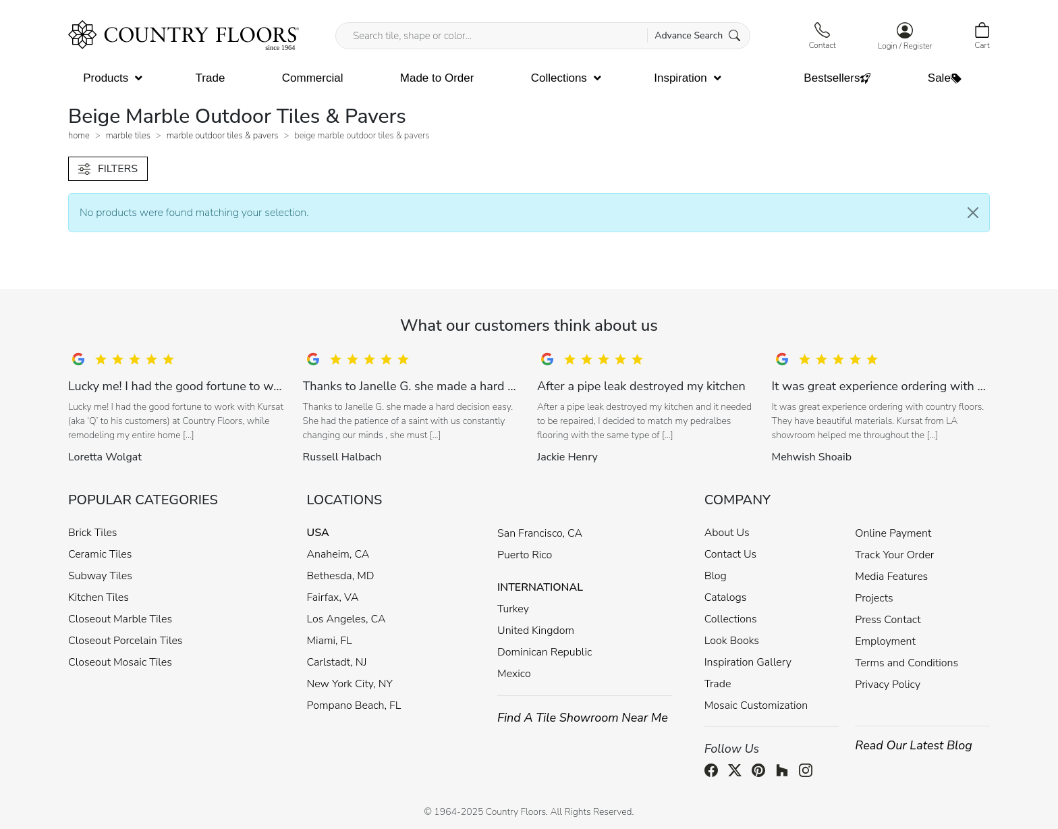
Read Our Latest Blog (913, 745)
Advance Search (697, 35)
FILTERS (108, 168)
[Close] (973, 213)
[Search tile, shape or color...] (542, 35)
